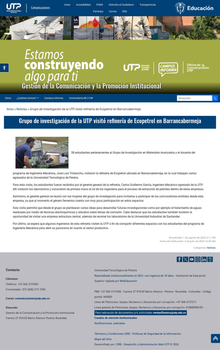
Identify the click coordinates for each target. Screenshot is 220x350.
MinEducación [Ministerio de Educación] (128, 281)
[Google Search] (194, 98)
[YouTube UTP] (191, 259)
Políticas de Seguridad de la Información (156, 333)
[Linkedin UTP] (204, 259)
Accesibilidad (83, 4)
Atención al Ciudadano (121, 4)
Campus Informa (53, 98)
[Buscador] (215, 98)
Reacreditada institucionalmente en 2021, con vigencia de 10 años (134, 275)
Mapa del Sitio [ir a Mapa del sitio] (103, 339)
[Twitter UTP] (185, 259)
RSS (124, 11)
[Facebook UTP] (179, 259)
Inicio (67, 4)
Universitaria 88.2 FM (81, 98)
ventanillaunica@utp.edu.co (169, 312)
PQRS (99, 4)
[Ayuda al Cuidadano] (210, 259)
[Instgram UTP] (198, 259)
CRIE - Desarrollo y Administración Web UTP (142, 344)
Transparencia (148, 4)
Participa (98, 11)
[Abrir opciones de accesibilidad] (4, 67)
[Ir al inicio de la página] (215, 338)
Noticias (21, 109)
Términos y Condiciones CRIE (112, 333)
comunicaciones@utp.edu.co (32, 298)
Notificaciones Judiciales (109, 323)
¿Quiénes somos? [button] (26, 98)
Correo (113, 11)
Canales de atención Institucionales (115, 318)
